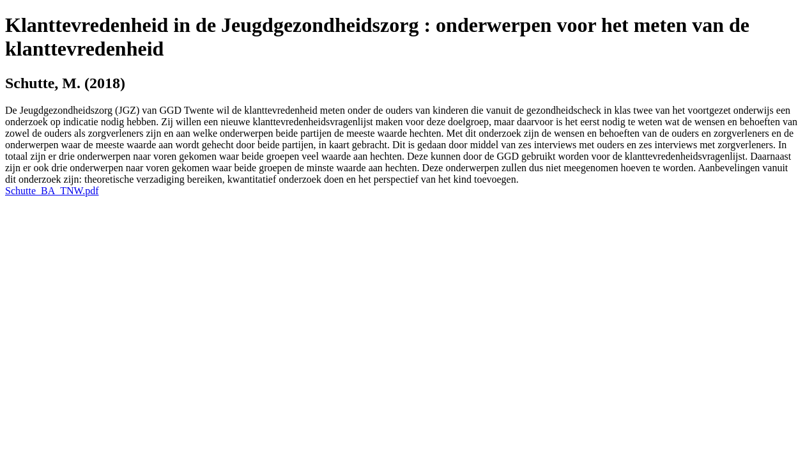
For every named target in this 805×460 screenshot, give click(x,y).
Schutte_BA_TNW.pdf (52, 190)
